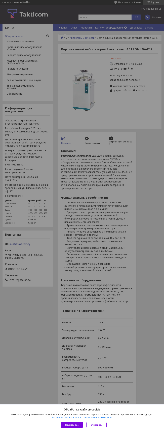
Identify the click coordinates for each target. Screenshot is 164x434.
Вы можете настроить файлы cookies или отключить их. (81, 417)
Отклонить (96, 425)
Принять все (72, 425)
